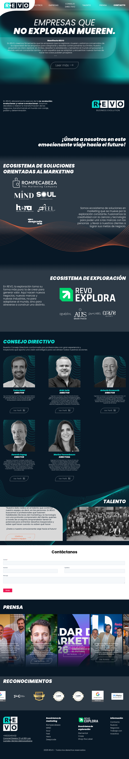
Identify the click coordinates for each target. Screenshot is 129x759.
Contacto (119, 5)
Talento (86, 5)
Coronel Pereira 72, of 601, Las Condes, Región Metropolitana (17, 739)
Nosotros (37, 5)
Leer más (64, 65)
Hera (48, 736)
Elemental (83, 733)
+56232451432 (9, 735)
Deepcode (51, 739)
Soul (48, 730)
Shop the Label (85, 739)
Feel (48, 733)
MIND (48, 727)
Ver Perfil (19, 410)
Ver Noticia (11, 657)
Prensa (103, 5)
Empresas (53, 5)
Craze (81, 736)
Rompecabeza (53, 725)
